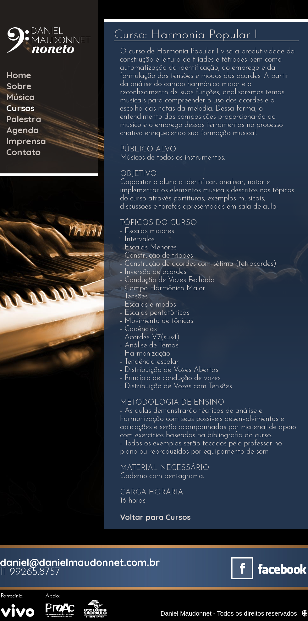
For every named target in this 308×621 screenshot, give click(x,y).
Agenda (22, 129)
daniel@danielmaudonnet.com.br (80, 562)
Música (20, 96)
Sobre (18, 85)
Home (18, 74)
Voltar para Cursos (155, 517)
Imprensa (26, 140)
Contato (23, 151)
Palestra (23, 118)
